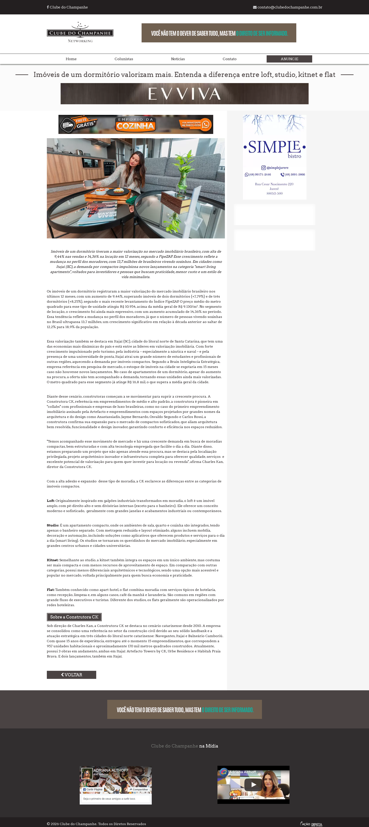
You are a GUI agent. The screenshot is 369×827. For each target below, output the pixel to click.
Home (71, 59)
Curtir (92, 789)
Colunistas (124, 59)
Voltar (71, 674)
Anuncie (289, 59)
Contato (230, 59)
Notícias (178, 59)
